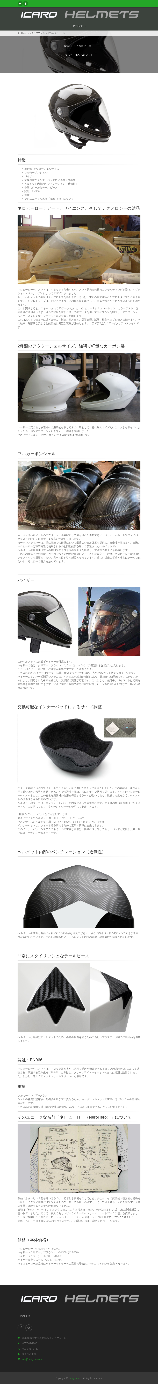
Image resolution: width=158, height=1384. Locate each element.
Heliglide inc (75, 1378)
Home (24, 33)
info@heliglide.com (30, 1359)
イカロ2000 (35, 33)
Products (78, 26)
